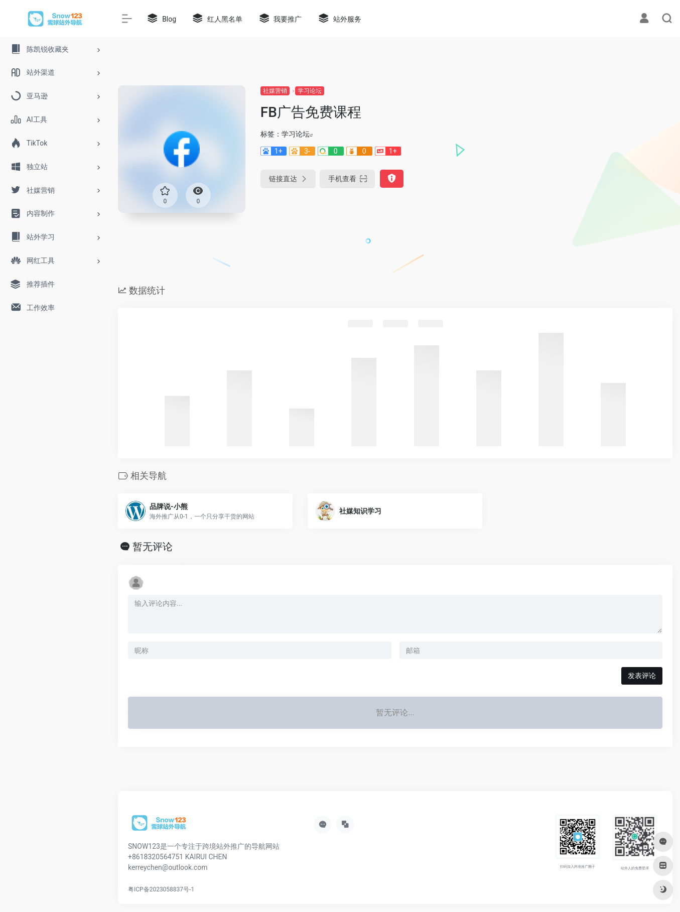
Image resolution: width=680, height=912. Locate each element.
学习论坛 (310, 90)
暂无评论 (152, 547)
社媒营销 (275, 90)
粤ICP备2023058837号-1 (161, 889)
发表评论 (642, 676)
